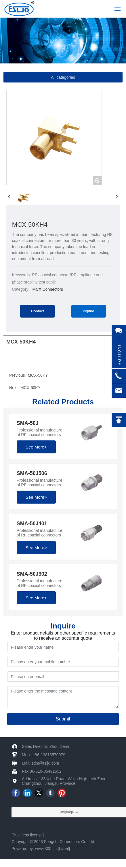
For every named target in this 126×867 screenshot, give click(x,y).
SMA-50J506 (32, 473)
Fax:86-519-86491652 (42, 771)
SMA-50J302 (32, 574)
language (67, 812)
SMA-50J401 (32, 523)
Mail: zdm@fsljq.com (40, 763)
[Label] (64, 848)
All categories (63, 77)
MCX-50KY (30, 387)
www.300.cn (46, 848)
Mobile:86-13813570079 (43, 754)
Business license (28, 835)
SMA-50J (28, 423)
